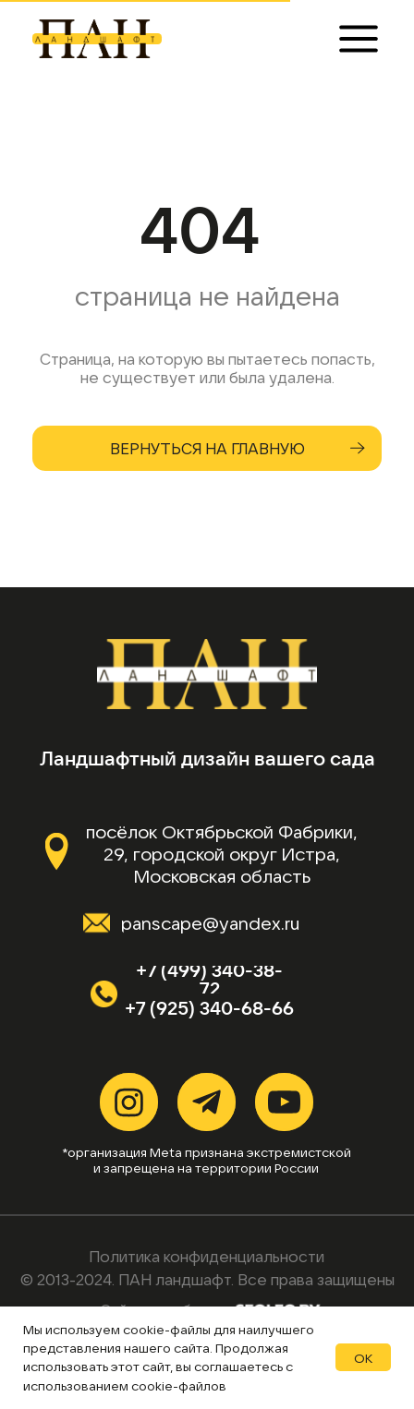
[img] (94, 38)
